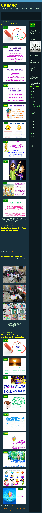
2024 (31, 89)
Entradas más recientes (6, 508)
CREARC (9, 5)
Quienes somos (7, 13)
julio (32, 113)
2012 (31, 128)
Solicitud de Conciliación (31, 13)
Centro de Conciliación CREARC (22, 13)
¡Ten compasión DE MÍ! (9, 24)
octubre (33, 101)
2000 (31, 146)
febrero (33, 118)
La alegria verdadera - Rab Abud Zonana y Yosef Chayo (13, 229)
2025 (31, 88)
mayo (32, 115)
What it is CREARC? (13, 13)
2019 (31, 97)
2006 (31, 137)
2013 (31, 127)
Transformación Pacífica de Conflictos (27, 15)
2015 (31, 124)
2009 (31, 133)
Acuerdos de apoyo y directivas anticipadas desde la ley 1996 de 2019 (11, 15)
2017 (31, 121)
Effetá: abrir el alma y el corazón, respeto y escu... (35, 108)
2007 (31, 136)
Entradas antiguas (24, 508)
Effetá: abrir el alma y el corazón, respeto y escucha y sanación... (13, 336)
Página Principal (15, 508)
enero (32, 119)
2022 (31, 92)
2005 (31, 139)
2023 (31, 91)
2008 (31, 134)
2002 (31, 143)
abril (32, 116)
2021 (31, 94)
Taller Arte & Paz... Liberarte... (12, 256)
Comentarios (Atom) (9, 510)
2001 (31, 145)
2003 (31, 142)
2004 (31, 140)
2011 (31, 130)
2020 (31, 95)
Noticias (3, 13)
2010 (31, 131)
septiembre (33, 110)
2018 (31, 98)
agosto (33, 112)
